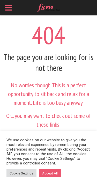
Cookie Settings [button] (21, 173)
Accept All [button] (50, 173)
